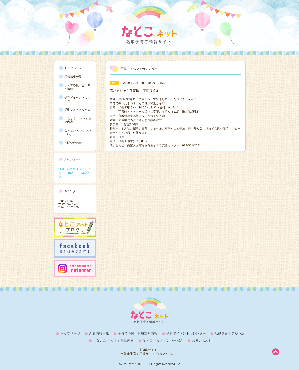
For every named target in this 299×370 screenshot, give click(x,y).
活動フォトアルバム (77, 109)
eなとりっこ (166, 353)
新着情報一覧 (73, 76)
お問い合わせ (73, 142)
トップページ (73, 68)
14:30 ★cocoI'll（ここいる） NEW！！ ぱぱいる (74, 172)
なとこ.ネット (137, 364)
